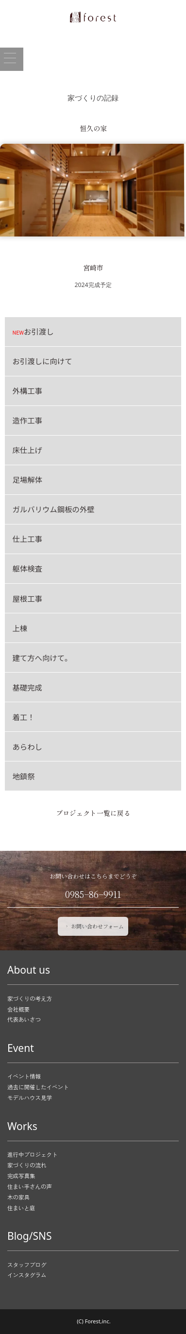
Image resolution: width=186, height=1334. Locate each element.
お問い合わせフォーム (94, 926)
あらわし (27, 746)
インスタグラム (27, 1275)
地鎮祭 (23, 776)
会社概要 (18, 1009)
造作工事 (27, 420)
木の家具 (18, 1197)
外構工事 (27, 390)
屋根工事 (27, 598)
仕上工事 (27, 538)
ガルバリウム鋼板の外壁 (53, 509)
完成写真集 (21, 1176)
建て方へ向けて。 (42, 657)
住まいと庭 (21, 1208)
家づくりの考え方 (29, 998)
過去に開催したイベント (38, 1087)
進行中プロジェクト (32, 1154)
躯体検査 (27, 568)
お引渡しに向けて (42, 360)
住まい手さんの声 (29, 1186)
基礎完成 (27, 687)
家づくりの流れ (27, 1165)
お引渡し (32, 331)
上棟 (19, 628)
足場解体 (27, 479)
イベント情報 (24, 1077)
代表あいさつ (24, 1019)
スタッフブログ (27, 1264)
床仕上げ (27, 449)
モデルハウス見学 (29, 1097)
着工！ (23, 716)
